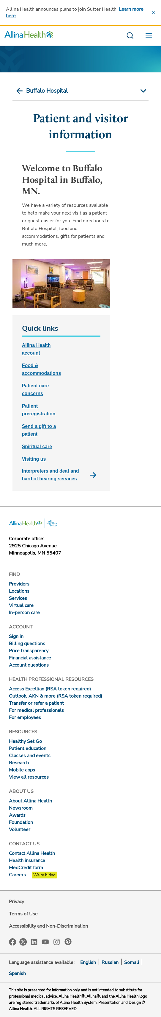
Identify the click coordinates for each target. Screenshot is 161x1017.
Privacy (16, 901)
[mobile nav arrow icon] (142, 91)
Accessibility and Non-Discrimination (48, 926)
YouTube (45, 941)
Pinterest (68, 941)
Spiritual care (37, 446)
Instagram (57, 941)
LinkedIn (34, 941)
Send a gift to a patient (39, 430)
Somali (131, 962)
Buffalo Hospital (47, 91)
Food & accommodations (41, 369)
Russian (110, 962)
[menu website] (150, 36)
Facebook (12, 942)
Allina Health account (36, 349)
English (88, 962)
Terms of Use (23, 914)
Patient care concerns (35, 389)
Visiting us (34, 459)
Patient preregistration (39, 409)
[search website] (130, 36)
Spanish (17, 973)
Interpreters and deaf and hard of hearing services (61, 474)
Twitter (23, 942)
